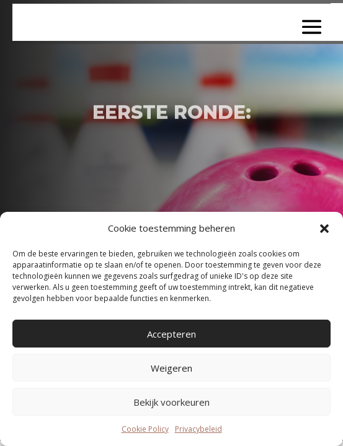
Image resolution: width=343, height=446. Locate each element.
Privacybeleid (198, 429)
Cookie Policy (145, 429)
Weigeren (171, 368)
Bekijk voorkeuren (171, 402)
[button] (324, 228)
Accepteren (171, 334)
